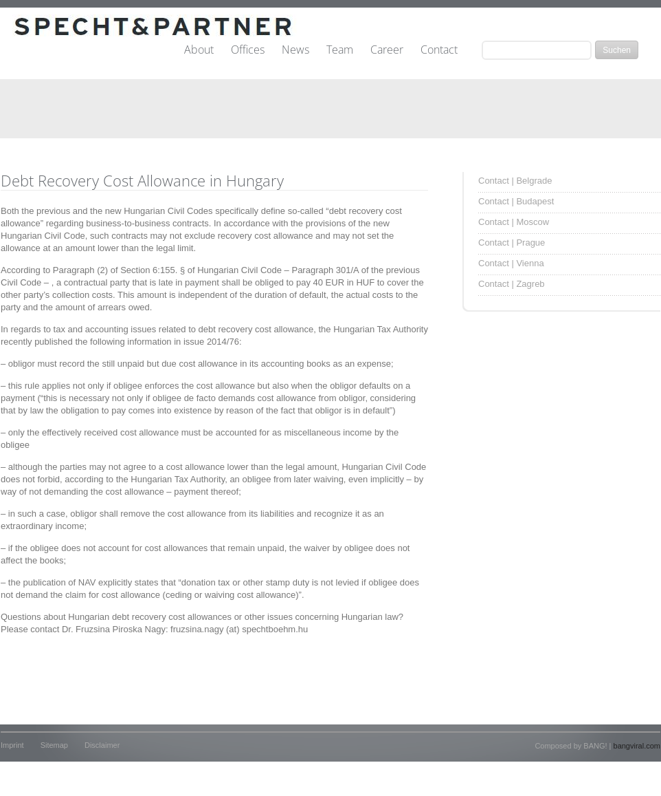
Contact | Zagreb (511, 284)
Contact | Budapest (516, 201)
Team (339, 50)
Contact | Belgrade (515, 180)
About (199, 50)
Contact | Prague (511, 242)
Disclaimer (102, 745)
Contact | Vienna (511, 263)
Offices (248, 50)
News (295, 50)
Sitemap (54, 745)
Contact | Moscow (513, 222)
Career (386, 50)
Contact (439, 50)
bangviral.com (637, 746)
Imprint (12, 745)
